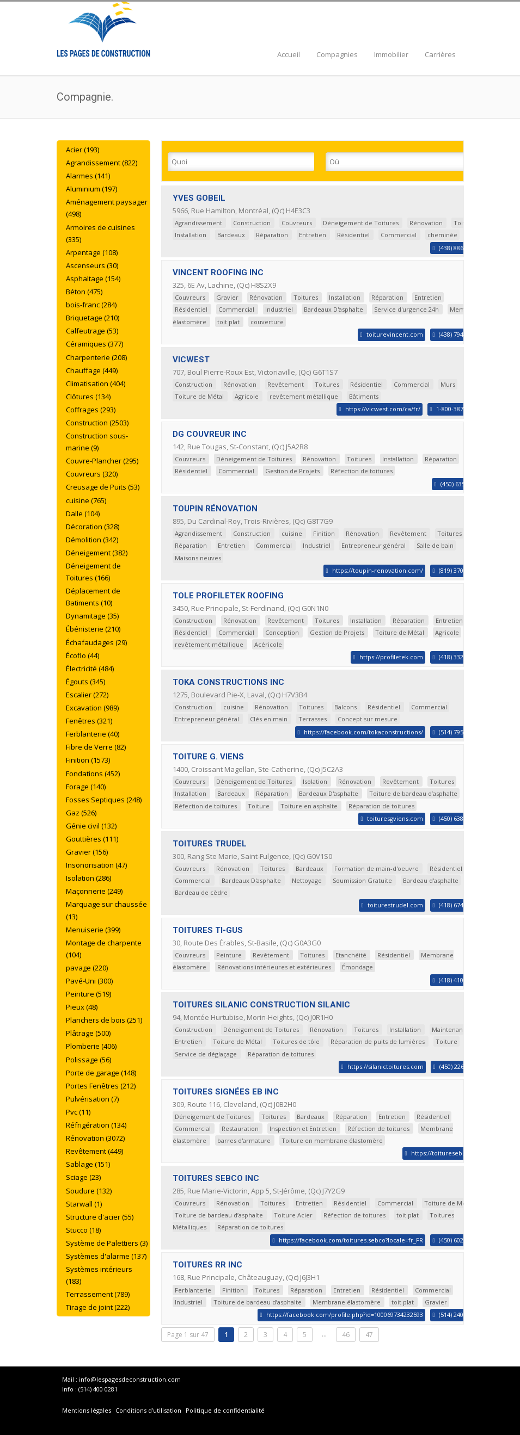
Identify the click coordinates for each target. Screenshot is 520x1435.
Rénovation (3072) (95, 1138)
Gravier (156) (87, 852)
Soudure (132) (89, 1191)
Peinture (229, 955)
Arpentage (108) (92, 252)
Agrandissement (198, 223)
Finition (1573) (88, 760)
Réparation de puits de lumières (378, 1041)
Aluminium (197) (91, 189)
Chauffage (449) (92, 370)
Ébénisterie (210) (93, 629)
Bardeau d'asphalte (430, 880)
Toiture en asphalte (309, 806)
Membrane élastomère (347, 1302)
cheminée (442, 235)
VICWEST (191, 359)
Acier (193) (82, 149)
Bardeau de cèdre (201, 892)
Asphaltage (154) (93, 278)
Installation (190, 235)
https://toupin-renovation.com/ (377, 570)
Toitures (305, 297)
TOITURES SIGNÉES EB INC (226, 1092)
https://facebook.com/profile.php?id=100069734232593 (344, 1314)
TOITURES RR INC (207, 1265)
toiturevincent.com (394, 334)
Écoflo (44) (82, 655)
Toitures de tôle (296, 1041)
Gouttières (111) (92, 839)
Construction (252, 223)
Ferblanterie (193, 1290)
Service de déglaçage (206, 1054)
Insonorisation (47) (96, 865)
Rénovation (426, 223)
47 (369, 1334)
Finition (324, 533)
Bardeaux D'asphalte (333, 309)
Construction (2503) (97, 423)
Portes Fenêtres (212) (101, 1086)
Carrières (440, 54)
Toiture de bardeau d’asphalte (413, 793)
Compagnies (337, 54)
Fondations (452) (93, 773)
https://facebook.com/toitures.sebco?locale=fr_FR (351, 1240)
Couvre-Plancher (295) (102, 461)
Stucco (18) (83, 1230)
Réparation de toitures (381, 806)
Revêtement (285, 384)
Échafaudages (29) (96, 642)
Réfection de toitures (362, 471)
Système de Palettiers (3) (107, 1243)
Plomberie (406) (91, 1046)
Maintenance (451, 1029)
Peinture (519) (88, 994)
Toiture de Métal (199, 396)
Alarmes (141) (88, 176)
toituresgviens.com (395, 818)
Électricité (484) (90, 668)
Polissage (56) (88, 1060)
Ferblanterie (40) (92, 734)
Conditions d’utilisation (149, 1410)
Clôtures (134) (88, 396)
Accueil (288, 54)
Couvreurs (297, 223)
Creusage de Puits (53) (102, 487)
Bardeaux (231, 235)
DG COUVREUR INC (210, 434)
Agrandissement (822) (101, 163)
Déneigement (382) (96, 553)
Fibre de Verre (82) (96, 747)
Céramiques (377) (94, 344)
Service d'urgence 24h (406, 309)
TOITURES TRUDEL (210, 844)
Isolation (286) (88, 878)
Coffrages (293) (90, 410)
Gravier (227, 297)
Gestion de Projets (292, 471)
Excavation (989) (92, 708)
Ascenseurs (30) (92, 265)
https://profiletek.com (391, 657)
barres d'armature (244, 1140)
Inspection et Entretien (303, 1128)
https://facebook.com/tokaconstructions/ (363, 732)
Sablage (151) (88, 1164)
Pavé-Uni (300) (89, 981)
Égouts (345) (85, 681)
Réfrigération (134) (96, 1125)
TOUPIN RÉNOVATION (215, 509)
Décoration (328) (92, 526)
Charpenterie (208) (96, 357)
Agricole (247, 396)
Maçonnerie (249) (94, 891)
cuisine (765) (86, 500)
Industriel (279, 309)
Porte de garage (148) (101, 1073)
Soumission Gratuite (362, 880)
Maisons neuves (198, 558)
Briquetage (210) (92, 318)
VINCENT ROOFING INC (218, 272)
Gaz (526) (81, 813)
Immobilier (391, 54)
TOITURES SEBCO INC (216, 1178)
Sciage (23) (83, 1177)
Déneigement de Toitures (361, 223)
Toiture (259, 806)
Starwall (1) (84, 1204)
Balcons (345, 707)
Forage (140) (86, 786)
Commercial (399, 235)
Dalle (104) (83, 513)
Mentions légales (86, 1410)
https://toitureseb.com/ (445, 1153)
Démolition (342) (92, 540)
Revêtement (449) (94, 1151)
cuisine (292, 533)
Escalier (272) (87, 695)
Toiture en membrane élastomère (332, 1140)
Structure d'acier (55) (99, 1217)
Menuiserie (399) (93, 930)
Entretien (312, 235)
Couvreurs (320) (92, 474)
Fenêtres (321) (89, 721)
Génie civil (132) (91, 826)
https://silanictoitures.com (385, 1066)
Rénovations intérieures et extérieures (274, 967)
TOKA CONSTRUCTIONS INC (228, 682)
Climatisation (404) (95, 383)
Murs (448, 384)
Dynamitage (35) (92, 616)
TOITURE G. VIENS (208, 757)
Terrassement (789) (98, 1294)
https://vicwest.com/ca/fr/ (382, 409)
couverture (267, 322)
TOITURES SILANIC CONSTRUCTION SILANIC (261, 1005)
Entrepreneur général (373, 545)
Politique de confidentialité (225, 1410)
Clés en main (268, 719)
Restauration (240, 1128)
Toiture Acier (293, 1215)
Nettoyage (307, 880)
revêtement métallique (304, 396)
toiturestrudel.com (395, 905)
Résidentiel (353, 235)
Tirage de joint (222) (98, 1307)
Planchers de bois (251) (104, 1020)
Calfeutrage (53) (92, 331)
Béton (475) (84, 291)
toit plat (228, 322)
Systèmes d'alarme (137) (106, 1256)
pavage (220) (87, 968)
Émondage (357, 967)
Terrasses (312, 719)
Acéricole (268, 644)
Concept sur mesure (367, 719)
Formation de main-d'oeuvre (376, 868)
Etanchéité (350, 955)
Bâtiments (363, 396)
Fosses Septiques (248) (104, 800)
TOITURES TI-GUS (208, 930)
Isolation (315, 781)
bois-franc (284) (91, 305)
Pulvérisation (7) (92, 1099)
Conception (282, 632)
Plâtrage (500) (88, 1033)
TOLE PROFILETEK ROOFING (228, 596)
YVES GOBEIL (199, 198)
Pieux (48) (81, 1007)
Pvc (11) (78, 1112)
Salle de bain (435, 545)
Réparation (272, 235)
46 (346, 1334)
